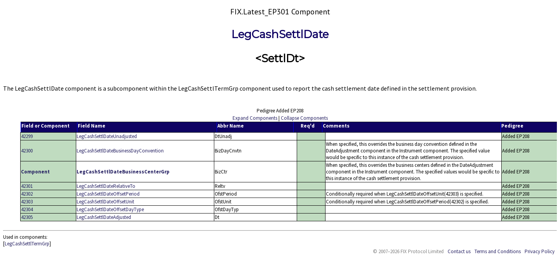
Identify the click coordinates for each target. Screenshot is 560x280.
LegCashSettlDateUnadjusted (107, 136)
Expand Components (255, 118)
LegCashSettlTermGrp (27, 243)
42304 (27, 209)
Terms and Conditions (497, 251)
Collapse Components (304, 118)
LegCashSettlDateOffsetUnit (105, 201)
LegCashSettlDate (280, 34)
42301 (27, 186)
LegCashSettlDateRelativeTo (106, 186)
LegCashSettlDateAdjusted (104, 217)
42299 (27, 136)
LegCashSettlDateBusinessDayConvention (120, 150)
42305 (27, 217)
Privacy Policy (540, 251)
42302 (27, 194)
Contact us (459, 251)
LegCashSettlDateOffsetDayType (110, 209)
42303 (27, 201)
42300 (27, 150)
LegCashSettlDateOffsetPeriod (108, 194)
